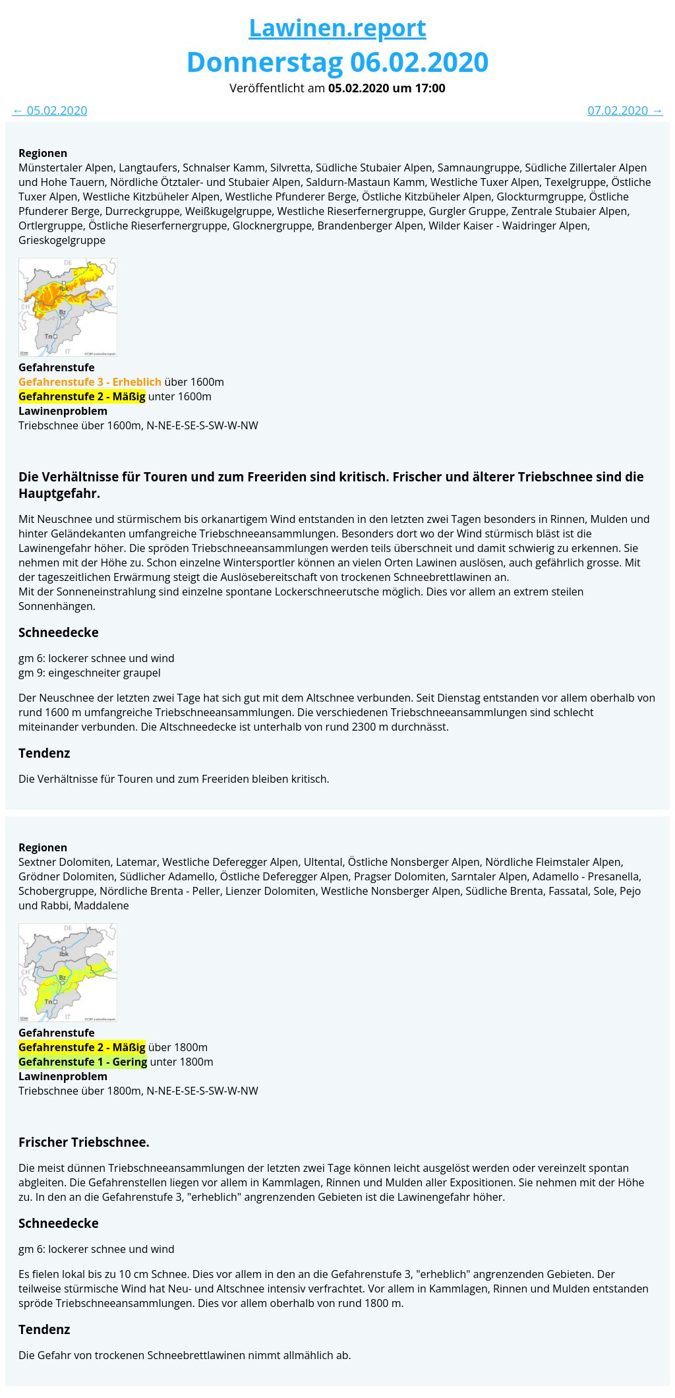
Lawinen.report (337, 27)
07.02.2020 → (625, 110)
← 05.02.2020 (49, 110)
